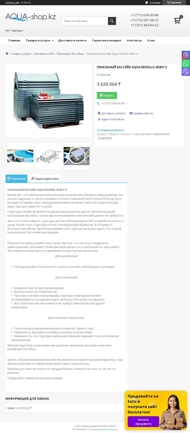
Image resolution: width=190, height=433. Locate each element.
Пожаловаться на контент (103, 429)
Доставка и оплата (72, 40)
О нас (151, 40)
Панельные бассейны (70, 53)
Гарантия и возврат (107, 40)
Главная (14, 40)
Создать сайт (12, 2)
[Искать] (112, 21)
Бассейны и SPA (44, 53)
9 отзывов (155, 2)
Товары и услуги (38, 40)
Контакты (134, 40)
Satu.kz (111, 426)
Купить (109, 95)
